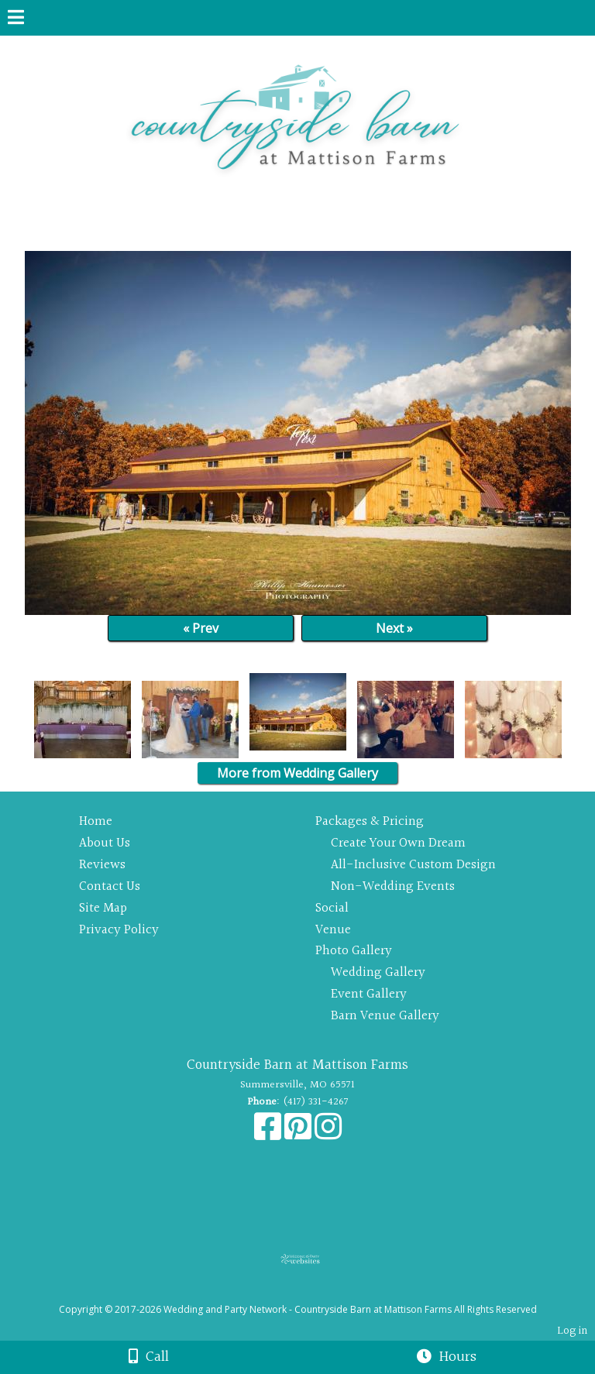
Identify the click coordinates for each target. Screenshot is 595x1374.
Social (332, 908)
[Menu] (16, 19)
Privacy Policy (119, 929)
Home (95, 821)
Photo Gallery (353, 950)
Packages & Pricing (369, 821)
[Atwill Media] (311, 1292)
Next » (394, 628)
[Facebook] (269, 1134)
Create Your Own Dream (398, 843)
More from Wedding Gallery (297, 772)
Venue (333, 929)
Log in (572, 1331)
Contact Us (109, 886)
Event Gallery (369, 994)
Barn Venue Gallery (385, 1015)
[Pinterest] (299, 1134)
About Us (104, 843)
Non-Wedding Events (393, 886)
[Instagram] (328, 1134)
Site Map (103, 908)
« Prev (200, 628)
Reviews (102, 864)
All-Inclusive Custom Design (413, 864)
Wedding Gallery (378, 972)
